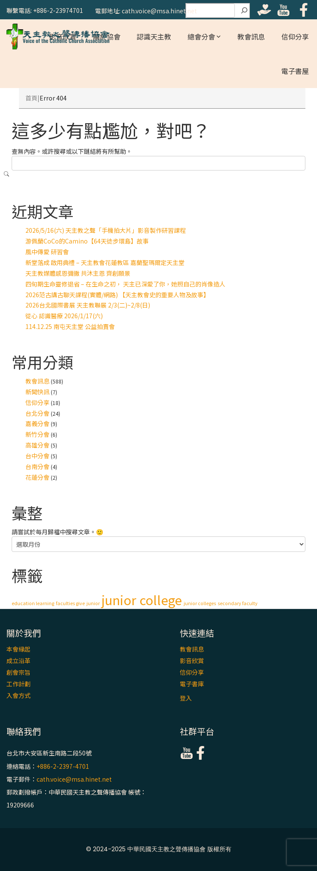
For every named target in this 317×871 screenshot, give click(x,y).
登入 (186, 698)
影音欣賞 (192, 660)
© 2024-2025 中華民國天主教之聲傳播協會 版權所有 (158, 849)
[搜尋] (244, 10)
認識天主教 (154, 36)
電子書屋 (295, 71)
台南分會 (37, 466)
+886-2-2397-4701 (63, 766)
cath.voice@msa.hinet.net (74, 779)
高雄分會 (37, 445)
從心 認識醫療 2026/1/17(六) (64, 315)
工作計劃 (18, 683)
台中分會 (37, 455)
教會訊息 (251, 36)
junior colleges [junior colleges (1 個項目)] (200, 603)
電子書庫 (192, 683)
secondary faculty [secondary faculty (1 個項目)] (238, 603)
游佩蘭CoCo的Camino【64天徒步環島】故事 (87, 241)
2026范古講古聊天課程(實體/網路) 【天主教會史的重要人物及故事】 (117, 294)
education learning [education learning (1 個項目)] (33, 603)
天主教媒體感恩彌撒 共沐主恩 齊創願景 (77, 273)
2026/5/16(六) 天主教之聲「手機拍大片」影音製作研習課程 (105, 230)
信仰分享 (295, 36)
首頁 (31, 98)
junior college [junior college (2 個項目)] (142, 600)
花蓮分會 (37, 477)
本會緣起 (18, 649)
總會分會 (201, 36)
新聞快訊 (37, 391)
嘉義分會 (37, 423)
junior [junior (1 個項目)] (93, 603)
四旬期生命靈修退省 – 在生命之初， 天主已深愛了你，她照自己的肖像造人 (125, 284)
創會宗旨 (18, 672)
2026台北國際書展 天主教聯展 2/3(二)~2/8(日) (87, 305)
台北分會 (37, 413)
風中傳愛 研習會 (47, 251)
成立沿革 (18, 660)
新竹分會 (37, 434)
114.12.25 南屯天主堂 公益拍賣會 (70, 326)
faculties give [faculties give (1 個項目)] (70, 603)
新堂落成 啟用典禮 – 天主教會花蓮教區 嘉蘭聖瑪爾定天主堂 (105, 262)
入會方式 (18, 695)
